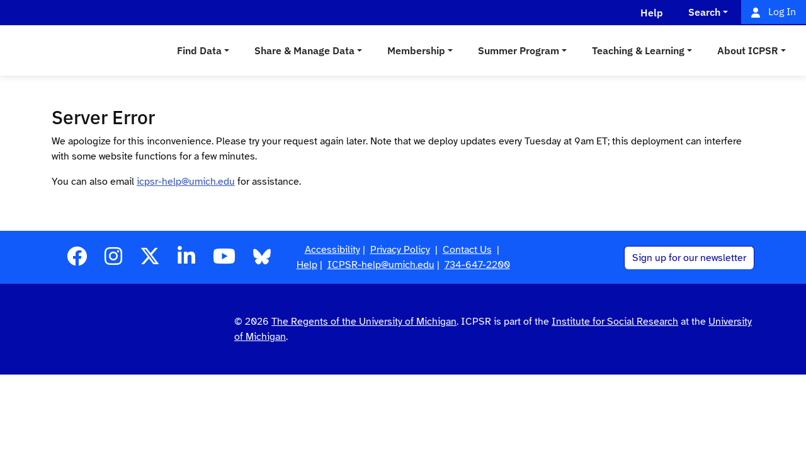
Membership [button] (416, 50)
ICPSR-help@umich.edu (380, 265)
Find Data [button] (199, 50)
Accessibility (332, 249)
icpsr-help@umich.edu (186, 181)
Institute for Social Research (615, 321)
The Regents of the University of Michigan (364, 321)
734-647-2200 (477, 265)
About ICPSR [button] (747, 50)
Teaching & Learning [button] (638, 50)
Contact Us (467, 249)
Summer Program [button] (518, 50)
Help (307, 265)
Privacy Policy (400, 249)
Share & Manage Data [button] (304, 50)
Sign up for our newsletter (689, 258)
